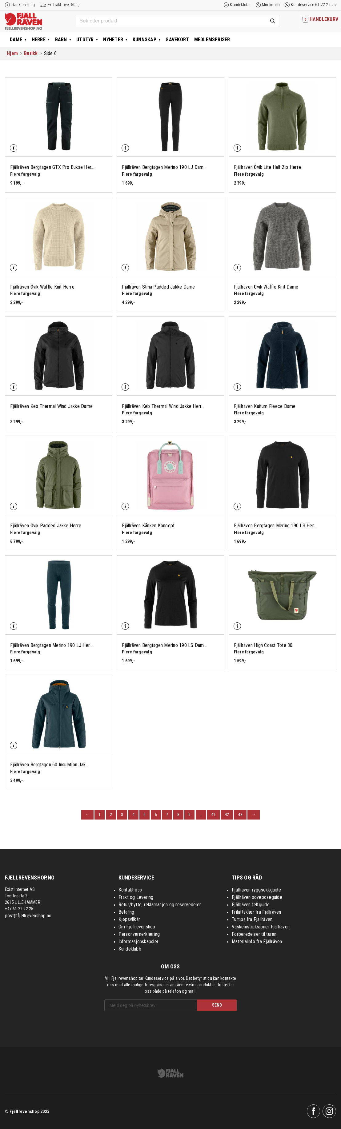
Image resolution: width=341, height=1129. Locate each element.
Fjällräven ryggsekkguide (256, 890)
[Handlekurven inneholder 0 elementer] (320, 19)
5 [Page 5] (144, 814)
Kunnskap (144, 39)
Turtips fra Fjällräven (252, 919)
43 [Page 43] (240, 814)
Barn (61, 39)
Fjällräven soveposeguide (257, 897)
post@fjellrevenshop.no (28, 916)
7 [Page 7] (167, 814)
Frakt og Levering (136, 897)
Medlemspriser (212, 39)
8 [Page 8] (178, 814)
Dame (16, 39)
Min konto (271, 4)
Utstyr (85, 39)
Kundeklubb (240, 4)
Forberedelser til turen (254, 934)
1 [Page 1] (99, 814)
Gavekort (177, 39)
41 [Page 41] (213, 814)
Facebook (313, 1111)
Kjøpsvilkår (129, 919)
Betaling (126, 912)
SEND (217, 1005)
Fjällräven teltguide (251, 905)
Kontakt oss (130, 890)
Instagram (329, 1111)
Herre (39, 39)
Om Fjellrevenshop (136, 927)
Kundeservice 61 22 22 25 (313, 4)
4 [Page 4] (133, 814)
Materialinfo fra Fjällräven (257, 941)
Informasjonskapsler (138, 941)
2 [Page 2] (111, 814)
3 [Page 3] (122, 814)
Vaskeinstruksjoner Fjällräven (261, 927)
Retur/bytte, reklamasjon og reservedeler (159, 905)
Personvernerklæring (139, 934)
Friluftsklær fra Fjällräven (256, 912)
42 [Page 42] (227, 814)
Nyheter (113, 39)
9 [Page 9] (189, 814)
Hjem (12, 53)
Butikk (31, 53)
